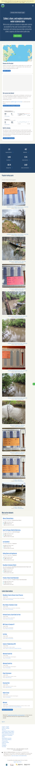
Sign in (3, 721)
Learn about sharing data (8, 138)
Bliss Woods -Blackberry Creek (10, 605)
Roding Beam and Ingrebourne (10, 553)
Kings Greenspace (7, 673)
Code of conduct (5, 742)
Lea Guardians (6, 542)
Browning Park (6, 683)
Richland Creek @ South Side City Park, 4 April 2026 (17, 316)
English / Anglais (5, 727)
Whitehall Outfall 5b (7, 654)
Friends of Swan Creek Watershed (11, 578)
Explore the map (6, 70)
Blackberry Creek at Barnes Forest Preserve (13, 595)
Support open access (17, 761)
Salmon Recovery (8, 677)
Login (23, 12)
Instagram (4, 745)
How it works (17, 35)
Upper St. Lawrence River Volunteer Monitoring (13, 648)
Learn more (27, 2)
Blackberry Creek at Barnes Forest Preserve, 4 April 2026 (17, 206)
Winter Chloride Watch (19, 208)
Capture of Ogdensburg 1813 (9, 644)
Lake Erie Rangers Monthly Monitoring (11, 530)
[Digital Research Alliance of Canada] (22, 765)
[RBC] (6, 765)
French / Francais (5, 728)
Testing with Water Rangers (8, 731)
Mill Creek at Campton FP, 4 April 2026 (17, 425)
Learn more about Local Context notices (19, 755)
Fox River (5, 634)
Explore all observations (7, 709)
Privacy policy (5, 741)
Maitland (5, 702)
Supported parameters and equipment (16, 715)
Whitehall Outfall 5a (7, 663)
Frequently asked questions (8, 734)
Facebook (4, 743)
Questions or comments (7, 735)
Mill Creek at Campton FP (8, 624)
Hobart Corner (6, 693)
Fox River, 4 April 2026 (17, 479)
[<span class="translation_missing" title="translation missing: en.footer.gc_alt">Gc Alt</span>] (12, 765)
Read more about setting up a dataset (11, 105)
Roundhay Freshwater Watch (9, 565)
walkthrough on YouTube (16, 101)
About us (4, 729)
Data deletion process (6, 738)
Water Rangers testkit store (8, 732)
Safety (3, 736)
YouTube (4, 746)
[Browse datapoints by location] (9, 164)
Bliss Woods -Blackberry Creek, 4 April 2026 (17, 261)
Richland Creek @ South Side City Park (11, 615)
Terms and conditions (6, 739)
